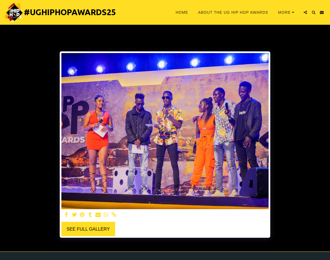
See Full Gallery (88, 228)
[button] (305, 12)
